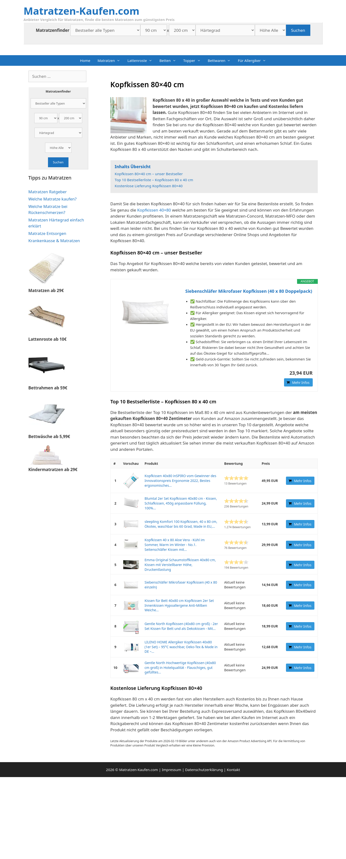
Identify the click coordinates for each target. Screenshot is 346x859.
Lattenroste (141, 60)
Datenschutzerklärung (204, 769)
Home (85, 60)
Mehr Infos (300, 382)
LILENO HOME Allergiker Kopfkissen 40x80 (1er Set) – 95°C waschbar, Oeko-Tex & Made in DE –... (181, 647)
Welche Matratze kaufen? (52, 199)
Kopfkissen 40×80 (154, 210)
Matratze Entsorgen (47, 233)
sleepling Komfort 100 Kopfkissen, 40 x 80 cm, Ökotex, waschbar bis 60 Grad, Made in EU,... (181, 524)
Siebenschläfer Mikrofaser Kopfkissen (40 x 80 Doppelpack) (248, 291)
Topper (193, 60)
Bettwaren (221, 60)
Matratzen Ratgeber (47, 191)
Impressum (171, 769)
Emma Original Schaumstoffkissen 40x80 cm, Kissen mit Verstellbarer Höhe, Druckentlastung (180, 565)
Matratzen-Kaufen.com (81, 11)
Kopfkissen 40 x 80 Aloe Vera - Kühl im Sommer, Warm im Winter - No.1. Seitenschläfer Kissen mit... (175, 545)
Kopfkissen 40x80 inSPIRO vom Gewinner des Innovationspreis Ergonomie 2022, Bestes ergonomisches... (180, 480)
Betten (169, 60)
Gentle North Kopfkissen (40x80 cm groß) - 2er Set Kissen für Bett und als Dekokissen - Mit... (181, 626)
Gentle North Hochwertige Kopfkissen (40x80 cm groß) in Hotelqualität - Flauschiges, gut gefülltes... (180, 667)
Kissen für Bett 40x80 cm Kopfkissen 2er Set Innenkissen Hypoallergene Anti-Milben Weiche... (179, 605)
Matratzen (110, 60)
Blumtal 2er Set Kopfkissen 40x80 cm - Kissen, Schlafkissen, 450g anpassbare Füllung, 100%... (181, 503)
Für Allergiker (254, 60)
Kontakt (233, 769)
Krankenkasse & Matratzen (54, 240)
